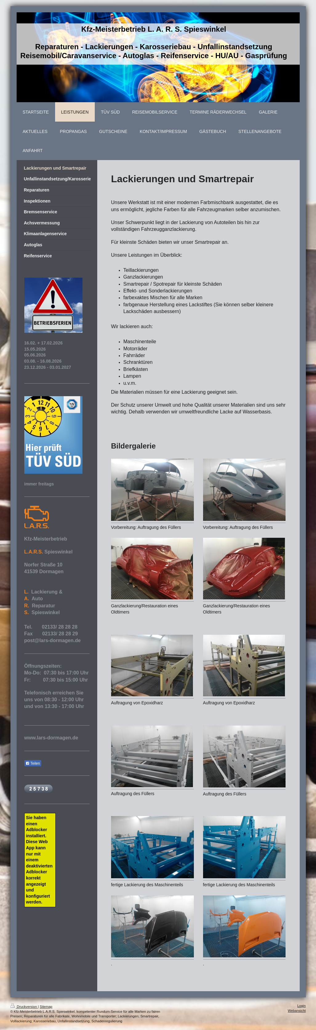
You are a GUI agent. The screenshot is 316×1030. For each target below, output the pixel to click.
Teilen (33, 763)
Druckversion (24, 1006)
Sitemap (46, 1006)
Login (301, 1006)
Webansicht (297, 1010)
